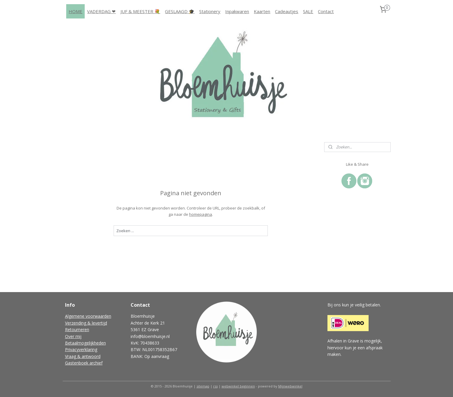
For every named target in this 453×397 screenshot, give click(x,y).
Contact (326, 11)
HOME (75, 11)
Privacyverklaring (81, 349)
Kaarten (262, 11)
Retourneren (77, 329)
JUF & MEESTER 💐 (140, 11)
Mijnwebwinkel (290, 386)
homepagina (200, 214)
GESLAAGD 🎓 (179, 11)
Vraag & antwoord (83, 356)
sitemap (203, 386)
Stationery (209, 11)
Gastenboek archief (84, 363)
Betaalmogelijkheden (85, 343)
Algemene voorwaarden (88, 316)
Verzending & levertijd (86, 323)
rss (215, 386)
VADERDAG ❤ (101, 11)
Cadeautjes (286, 11)
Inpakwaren (237, 11)
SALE (308, 11)
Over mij (73, 336)
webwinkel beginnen (238, 386)
